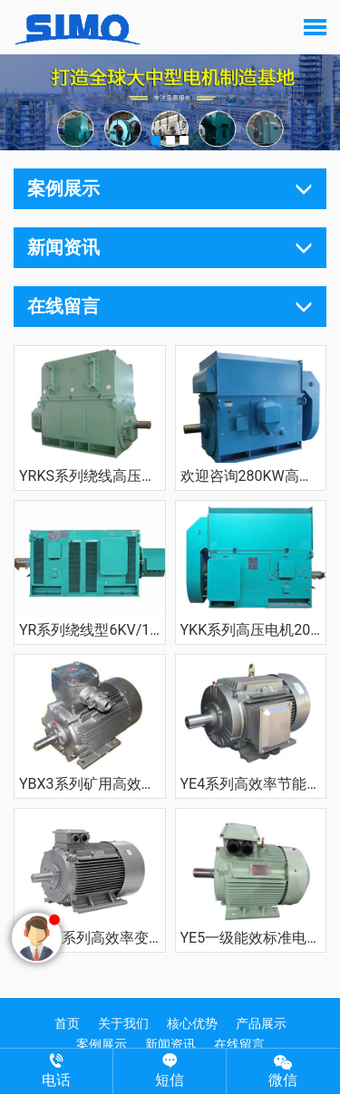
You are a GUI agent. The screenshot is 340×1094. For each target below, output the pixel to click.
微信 (283, 1070)
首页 (67, 1023)
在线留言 (239, 1044)
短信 (169, 1071)
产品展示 (261, 1023)
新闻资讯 (170, 1044)
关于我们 (123, 1023)
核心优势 (192, 1023)
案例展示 (101, 1044)
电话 (56, 1071)
